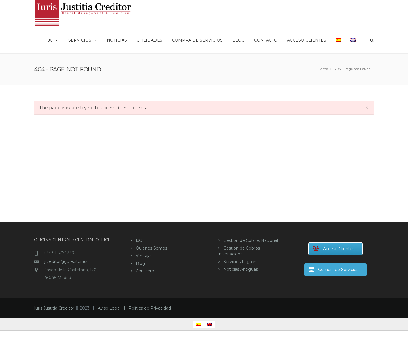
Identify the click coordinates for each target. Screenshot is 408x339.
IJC (52, 40)
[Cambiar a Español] (198, 324)
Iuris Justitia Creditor (54, 308)
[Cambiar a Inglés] (353, 39)
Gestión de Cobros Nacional (250, 240)
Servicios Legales (240, 261)
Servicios (82, 40)
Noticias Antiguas (240, 269)
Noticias (117, 40)
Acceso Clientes (306, 40)
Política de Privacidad (150, 308)
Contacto (265, 40)
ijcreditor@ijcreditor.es (65, 261)
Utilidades (149, 40)
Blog (238, 40)
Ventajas (144, 255)
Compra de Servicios (197, 40)
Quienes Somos (151, 248)
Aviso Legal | (113, 308)
